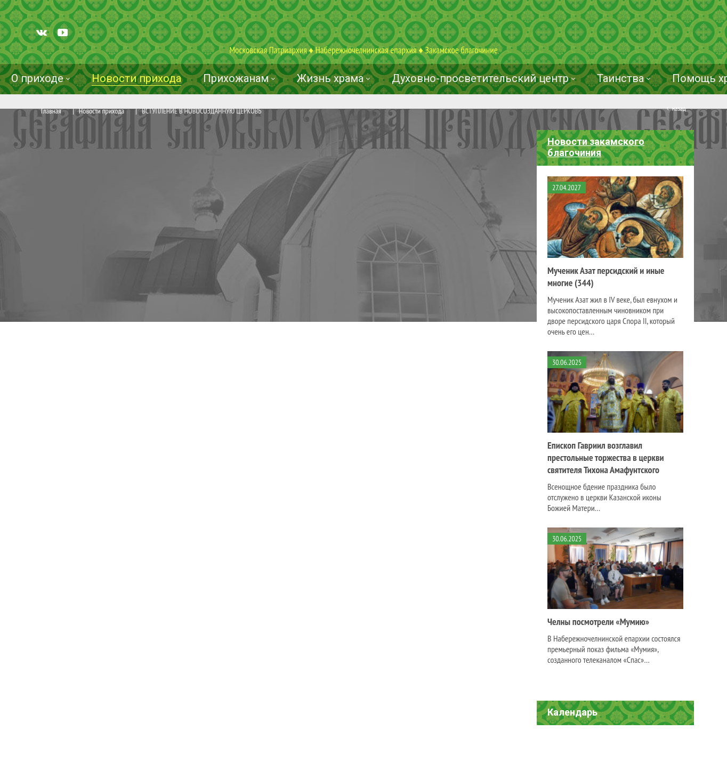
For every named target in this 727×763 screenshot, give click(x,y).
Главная (51, 111)
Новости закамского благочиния (595, 147)
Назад (679, 108)
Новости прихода (101, 111)
